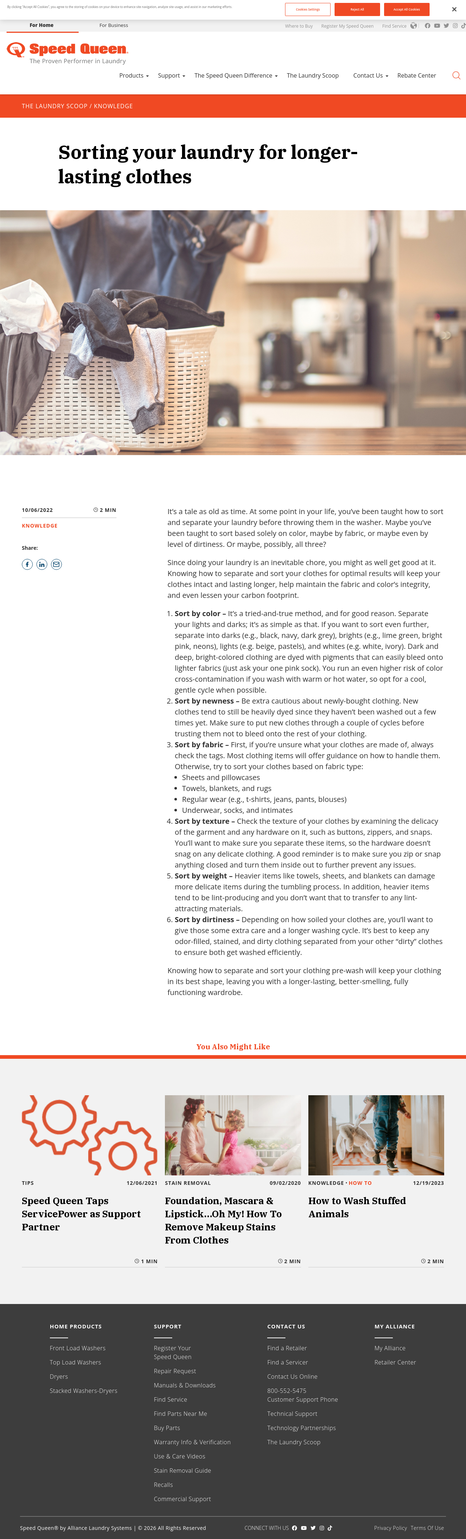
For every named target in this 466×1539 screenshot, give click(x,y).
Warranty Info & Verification (192, 1442)
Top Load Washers (75, 1362)
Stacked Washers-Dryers (84, 1391)
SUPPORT (168, 1326)
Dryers (59, 1376)
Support (169, 75)
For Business (113, 25)
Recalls (163, 1485)
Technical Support (292, 1414)
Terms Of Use (427, 1527)
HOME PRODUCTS (76, 1326)
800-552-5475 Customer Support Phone (302, 1395)
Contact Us (368, 75)
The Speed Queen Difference (233, 75)
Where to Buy (299, 26)
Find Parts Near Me (181, 1414)
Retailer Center (395, 1362)
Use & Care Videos (180, 1456)
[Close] (454, 9)
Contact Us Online (292, 1376)
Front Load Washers (78, 1348)
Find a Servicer (287, 1362)
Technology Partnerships (301, 1428)
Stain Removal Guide (183, 1470)
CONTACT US (286, 1326)
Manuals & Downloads (185, 1385)
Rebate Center (417, 75)
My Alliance (390, 1348)
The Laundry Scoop (313, 75)
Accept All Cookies (407, 9)
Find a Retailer (287, 1348)
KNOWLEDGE (113, 106)
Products (131, 75)
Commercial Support (182, 1499)
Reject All (357, 9)
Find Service (394, 26)
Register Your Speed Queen (173, 1352)
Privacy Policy (390, 1527)
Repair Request (175, 1371)
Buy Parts (167, 1428)
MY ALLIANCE (395, 1326)
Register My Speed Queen (347, 26)
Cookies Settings (308, 9)
